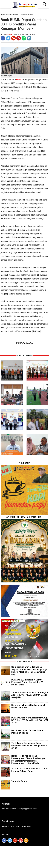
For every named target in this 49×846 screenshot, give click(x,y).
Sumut (30, 15)
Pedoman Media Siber (21, 826)
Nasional (24, 15)
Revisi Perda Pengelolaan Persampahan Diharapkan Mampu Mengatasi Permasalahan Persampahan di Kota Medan (28, 759)
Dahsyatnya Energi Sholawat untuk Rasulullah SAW (28, 706)
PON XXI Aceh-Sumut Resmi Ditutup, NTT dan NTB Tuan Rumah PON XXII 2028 (29, 720)
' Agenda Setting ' (20, 781)
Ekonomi (9, 15)
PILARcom (19, 79)
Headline (16, 15)
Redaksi (5, 826)
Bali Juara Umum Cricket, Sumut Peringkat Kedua (27, 731)
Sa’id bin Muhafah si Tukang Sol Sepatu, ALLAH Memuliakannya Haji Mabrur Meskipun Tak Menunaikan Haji (29, 671)
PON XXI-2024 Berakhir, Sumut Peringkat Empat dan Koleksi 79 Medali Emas (27, 682)
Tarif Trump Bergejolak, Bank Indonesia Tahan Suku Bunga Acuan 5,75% (29, 745)
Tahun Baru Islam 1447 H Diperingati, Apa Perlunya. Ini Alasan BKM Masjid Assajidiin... (29, 695)
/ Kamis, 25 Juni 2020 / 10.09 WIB (24, 35)
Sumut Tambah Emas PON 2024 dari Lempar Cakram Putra (29, 769)
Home (3, 15)
